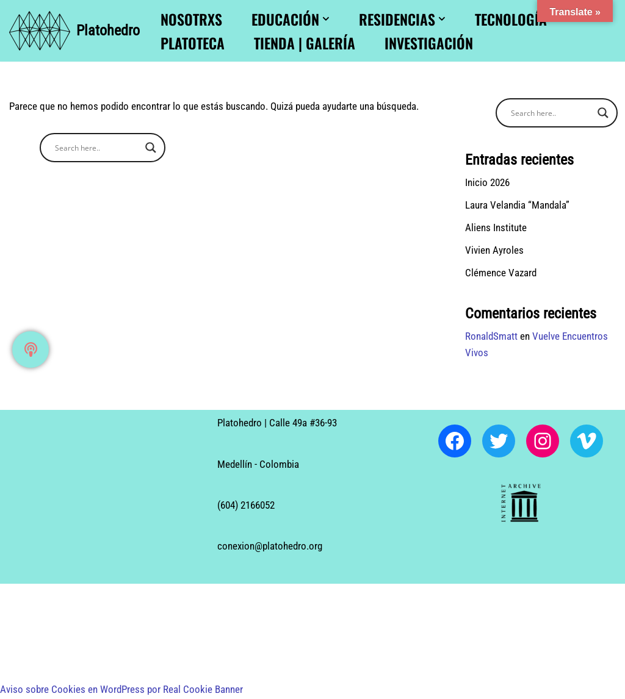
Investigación (429, 43)
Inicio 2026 (487, 182)
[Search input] (97, 147)
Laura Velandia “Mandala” (517, 205)
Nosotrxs (191, 18)
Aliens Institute (496, 228)
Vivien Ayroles (494, 251)
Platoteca (193, 43)
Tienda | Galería (304, 43)
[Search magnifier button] (150, 147)
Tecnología (511, 18)
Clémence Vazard (500, 273)
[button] (326, 19)
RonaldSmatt (491, 337)
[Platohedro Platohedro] (74, 31)
